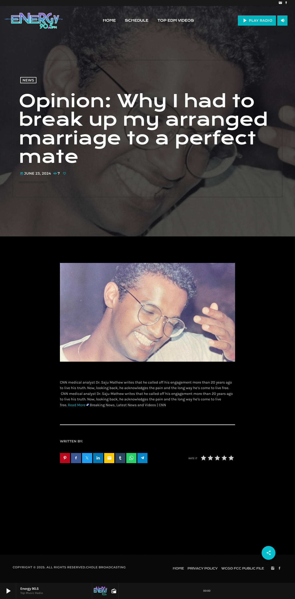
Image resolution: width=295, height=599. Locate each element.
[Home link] (34, 20)
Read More (76, 405)
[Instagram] (280, 3)
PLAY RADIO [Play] (256, 20)
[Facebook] (286, 3)
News (28, 80)
